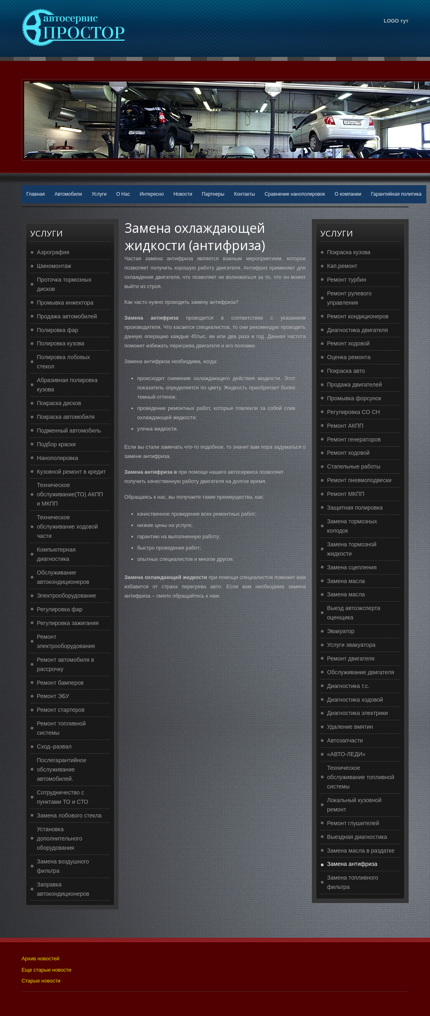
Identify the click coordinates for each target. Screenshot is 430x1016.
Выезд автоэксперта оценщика (353, 613)
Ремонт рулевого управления (349, 298)
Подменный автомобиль (69, 430)
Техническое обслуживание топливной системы (361, 777)
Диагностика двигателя (357, 330)
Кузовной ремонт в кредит (71, 471)
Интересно (151, 194)
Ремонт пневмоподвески (359, 480)
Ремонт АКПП (345, 425)
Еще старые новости (46, 970)
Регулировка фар (60, 609)
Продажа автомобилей (67, 316)
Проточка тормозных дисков (64, 284)
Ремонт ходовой (348, 343)
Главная (36, 194)
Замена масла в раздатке (361, 850)
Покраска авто (346, 371)
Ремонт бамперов (60, 682)
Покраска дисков (59, 403)
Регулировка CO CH (353, 412)
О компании (347, 194)
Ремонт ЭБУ (53, 696)
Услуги (99, 194)
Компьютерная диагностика (56, 554)
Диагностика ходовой (355, 699)
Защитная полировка (355, 507)
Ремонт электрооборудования (66, 641)
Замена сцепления (352, 567)
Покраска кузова (349, 252)
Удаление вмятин (350, 726)
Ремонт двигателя (351, 658)
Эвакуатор (341, 631)
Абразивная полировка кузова (67, 385)
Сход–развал (54, 746)
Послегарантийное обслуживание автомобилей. (62, 769)
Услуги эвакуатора (351, 645)
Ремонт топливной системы (61, 728)
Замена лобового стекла (69, 815)
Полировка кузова (61, 343)
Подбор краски (56, 444)
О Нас (123, 194)
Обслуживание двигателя (361, 672)
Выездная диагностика (357, 837)
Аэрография (53, 252)
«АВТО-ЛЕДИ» (346, 754)
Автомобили (68, 194)
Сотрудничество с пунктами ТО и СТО (63, 797)
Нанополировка (57, 458)
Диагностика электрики (357, 713)
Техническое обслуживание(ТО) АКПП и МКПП (70, 494)
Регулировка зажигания (68, 623)
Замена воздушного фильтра (63, 866)
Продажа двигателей (354, 384)
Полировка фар (57, 330)
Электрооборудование (66, 595)
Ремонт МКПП (345, 494)
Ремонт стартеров (61, 710)
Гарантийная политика (396, 194)
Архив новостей (41, 958)
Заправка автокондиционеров (63, 889)
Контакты (244, 194)
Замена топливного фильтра (352, 882)
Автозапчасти (345, 740)
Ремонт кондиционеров (358, 316)
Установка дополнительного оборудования (60, 838)
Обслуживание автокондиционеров (63, 577)
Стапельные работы (353, 466)
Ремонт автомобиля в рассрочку (65, 664)
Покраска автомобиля (66, 417)
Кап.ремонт (342, 266)
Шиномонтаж (54, 266)
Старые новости (41, 981)
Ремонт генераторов (354, 439)
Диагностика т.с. (348, 686)
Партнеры (213, 194)
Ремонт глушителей (353, 823)
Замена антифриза (352, 864)
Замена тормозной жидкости (352, 549)
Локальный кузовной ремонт (354, 805)
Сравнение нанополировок (295, 194)
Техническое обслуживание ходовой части (67, 526)
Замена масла (346, 581)
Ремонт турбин (346, 279)
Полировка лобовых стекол (63, 362)
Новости (182, 194)
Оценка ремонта (349, 357)
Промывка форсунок (354, 398)
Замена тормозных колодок (352, 526)
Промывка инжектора (65, 302)
